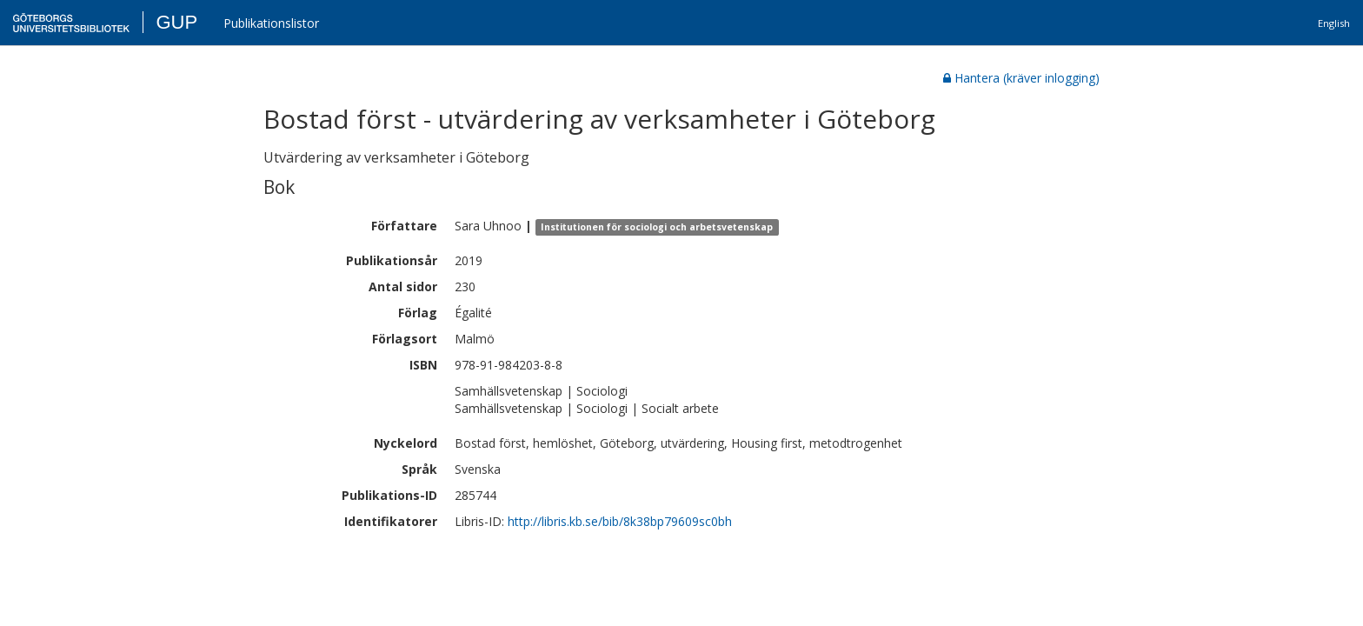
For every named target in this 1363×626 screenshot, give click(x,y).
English (1334, 23)
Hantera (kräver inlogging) (1021, 78)
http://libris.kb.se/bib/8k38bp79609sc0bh (620, 521)
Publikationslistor (271, 23)
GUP (176, 22)
